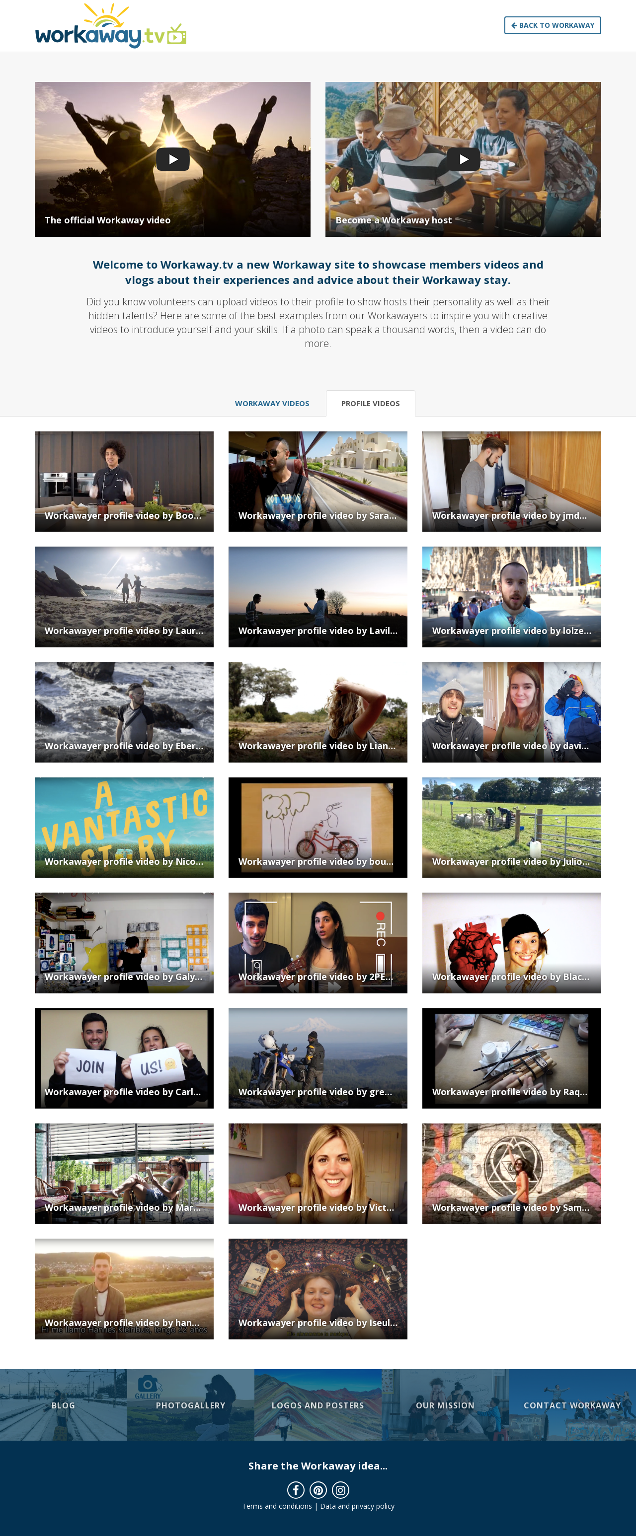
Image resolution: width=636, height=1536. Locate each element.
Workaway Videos (272, 403)
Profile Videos (370, 403)
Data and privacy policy (357, 1506)
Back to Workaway (552, 25)
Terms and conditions (277, 1506)
